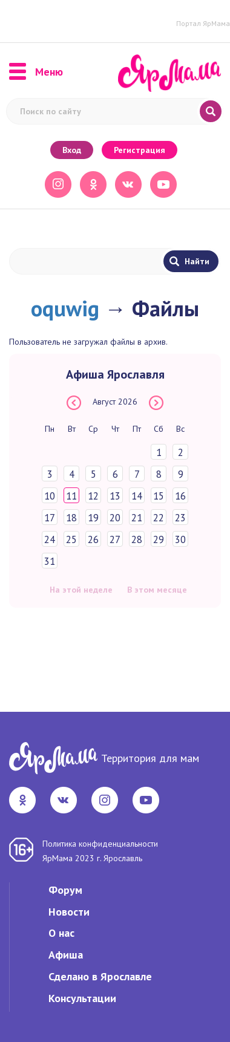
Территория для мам (150, 758)
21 (136, 517)
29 (158, 539)
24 (49, 539)
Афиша (65, 955)
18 (71, 517)
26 (93, 539)
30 (180, 539)
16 (180, 496)
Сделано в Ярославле (100, 976)
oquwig (65, 308)
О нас (61, 933)
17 (49, 517)
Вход (71, 150)
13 (115, 496)
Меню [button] (36, 72)
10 (49, 496)
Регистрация (139, 150)
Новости (69, 912)
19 (93, 517)
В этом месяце (157, 589)
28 (136, 539)
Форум (65, 890)
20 (115, 517)
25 (71, 539)
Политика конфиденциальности (100, 843)
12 (93, 496)
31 (49, 561)
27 (115, 539)
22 (158, 517)
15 (158, 496)
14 (136, 496)
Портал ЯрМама (203, 23)
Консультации (82, 998)
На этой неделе (81, 589)
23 (180, 517)
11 (71, 496)
